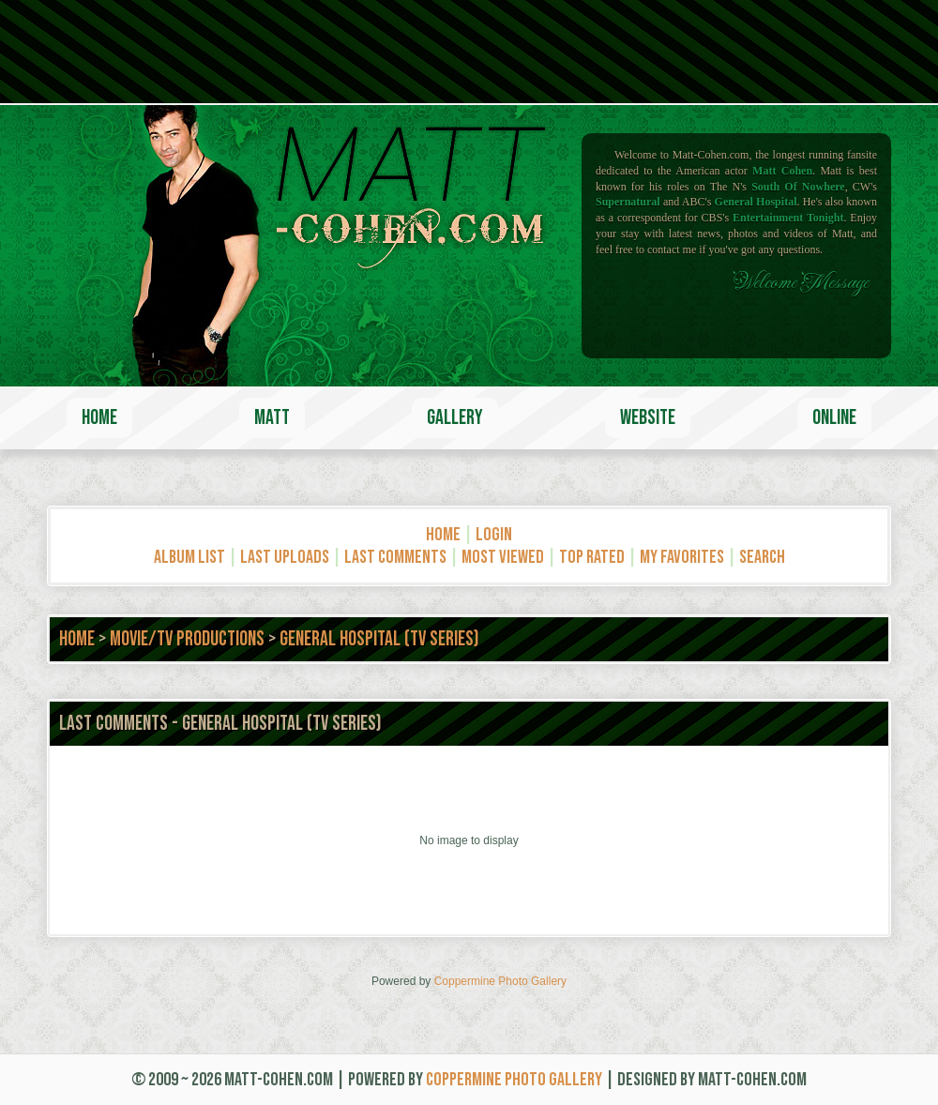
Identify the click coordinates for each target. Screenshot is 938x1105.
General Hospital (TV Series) (379, 639)
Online (834, 418)
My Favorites (682, 557)
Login (494, 534)
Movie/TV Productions (187, 639)
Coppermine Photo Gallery (500, 981)
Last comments (395, 557)
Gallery (455, 418)
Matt (272, 418)
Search (762, 557)
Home (99, 418)
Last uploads (284, 557)
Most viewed (502, 557)
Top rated (592, 557)
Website (647, 418)
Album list (189, 557)
